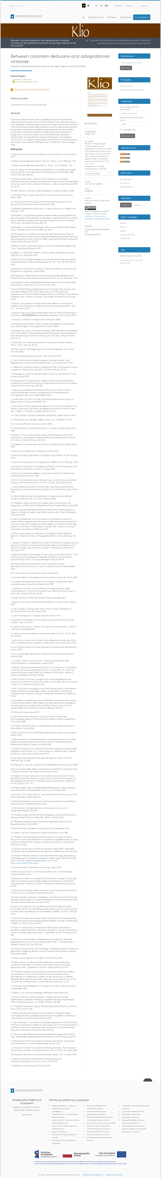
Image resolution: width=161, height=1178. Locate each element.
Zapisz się (126, 205)
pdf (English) (92, 123)
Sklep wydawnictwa (114, 1175)
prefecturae (125, 263)
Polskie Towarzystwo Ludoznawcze (98, 1129)
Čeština (123, 223)
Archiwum (111, 17)
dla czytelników (126, 179)
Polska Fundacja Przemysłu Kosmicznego (101, 1123)
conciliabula (125, 260)
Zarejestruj (118, 5)
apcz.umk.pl (27, 1114)
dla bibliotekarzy (126, 187)
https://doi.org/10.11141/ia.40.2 (24, 863)
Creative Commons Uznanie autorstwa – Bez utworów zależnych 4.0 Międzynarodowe (97, 216)
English (123, 231)
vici (136, 260)
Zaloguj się (128, 136)
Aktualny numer (96, 17)
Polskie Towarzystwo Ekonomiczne (98, 1126)
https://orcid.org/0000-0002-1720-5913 (27, 82)
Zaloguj (129, 5)
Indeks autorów (126, 86)
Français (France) (127, 234)
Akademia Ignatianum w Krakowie (63, 1106)
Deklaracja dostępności (93, 1175)
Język (143, 5)
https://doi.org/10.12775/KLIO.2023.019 (32, 89)
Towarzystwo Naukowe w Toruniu (98, 1134)
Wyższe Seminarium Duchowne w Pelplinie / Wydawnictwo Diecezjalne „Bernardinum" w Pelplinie (134, 1129)
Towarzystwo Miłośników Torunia (98, 1132)
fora (132, 260)
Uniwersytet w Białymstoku (131, 1114)
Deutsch (123, 227)
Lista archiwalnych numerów (132, 90)
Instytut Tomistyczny (59, 1132)
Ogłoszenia (125, 17)
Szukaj (127, 68)
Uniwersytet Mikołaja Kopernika (133, 1111)
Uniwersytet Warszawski (130, 1117)
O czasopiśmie (142, 17)
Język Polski (125, 238)
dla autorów (125, 183)
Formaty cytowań (93, 173)
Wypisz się (138, 205)
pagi (141, 260)
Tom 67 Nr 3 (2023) (93, 184)
